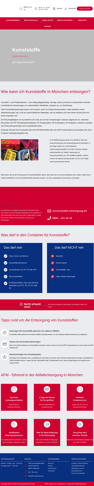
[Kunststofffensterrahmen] (5, 263)
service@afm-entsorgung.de (69, 211)
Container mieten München (79, 463)
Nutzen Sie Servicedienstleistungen (25, 342)
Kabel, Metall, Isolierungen (65, 276)
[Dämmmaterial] (52, 263)
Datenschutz (53, 484)
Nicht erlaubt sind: (32, 305)
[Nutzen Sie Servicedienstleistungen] (4, 344)
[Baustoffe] (52, 256)
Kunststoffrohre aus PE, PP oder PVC (23, 270)
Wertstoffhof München (78, 466)
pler (82, 473)
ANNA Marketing (80, 484)
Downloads (72, 8)
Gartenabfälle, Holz (63, 270)
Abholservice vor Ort (77, 468)
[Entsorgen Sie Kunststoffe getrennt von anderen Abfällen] (4, 332)
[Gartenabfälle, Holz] (52, 270)
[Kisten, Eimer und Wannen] (5, 256)
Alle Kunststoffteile (15, 276)
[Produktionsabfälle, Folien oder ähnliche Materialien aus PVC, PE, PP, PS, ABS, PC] (5, 283)
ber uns (51, 463)
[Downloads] (65, 8)
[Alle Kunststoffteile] (5, 277)
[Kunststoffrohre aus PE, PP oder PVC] (5, 270)
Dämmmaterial (61, 263)
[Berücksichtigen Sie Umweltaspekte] (4, 356)
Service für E (75, 473)
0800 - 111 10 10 (62, 218)
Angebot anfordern (84, 8)
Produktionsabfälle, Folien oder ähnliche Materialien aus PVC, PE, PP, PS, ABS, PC (23, 285)
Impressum (61, 484)
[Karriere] (54, 8)
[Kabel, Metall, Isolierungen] (52, 277)
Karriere (59, 8)
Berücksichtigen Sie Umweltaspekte (25, 354)
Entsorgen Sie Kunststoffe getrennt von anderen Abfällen (34, 331)
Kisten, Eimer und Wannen (18, 256)
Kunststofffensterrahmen (18, 263)
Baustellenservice (76, 471)
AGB (46, 484)
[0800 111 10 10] (20, 8)
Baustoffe (59, 256)
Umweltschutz (52, 468)
